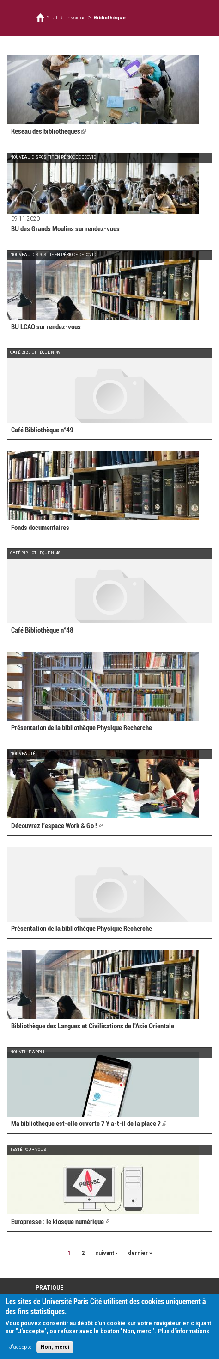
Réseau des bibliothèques (48, 131)
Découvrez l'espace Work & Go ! (57, 826)
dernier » (140, 1253)
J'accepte (20, 1349)
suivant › (106, 1253)
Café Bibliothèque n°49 (42, 430)
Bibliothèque (109, 17)
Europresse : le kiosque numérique (60, 1222)
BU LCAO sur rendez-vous (46, 327)
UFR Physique (68, 17)
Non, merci (55, 1349)
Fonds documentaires (40, 527)
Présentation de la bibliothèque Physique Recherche (81, 728)
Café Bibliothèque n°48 (42, 630)
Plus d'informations (183, 1333)
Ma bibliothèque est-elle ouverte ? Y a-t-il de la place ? (88, 1123)
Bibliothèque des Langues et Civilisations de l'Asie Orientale (92, 1026)
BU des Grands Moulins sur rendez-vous (65, 229)
